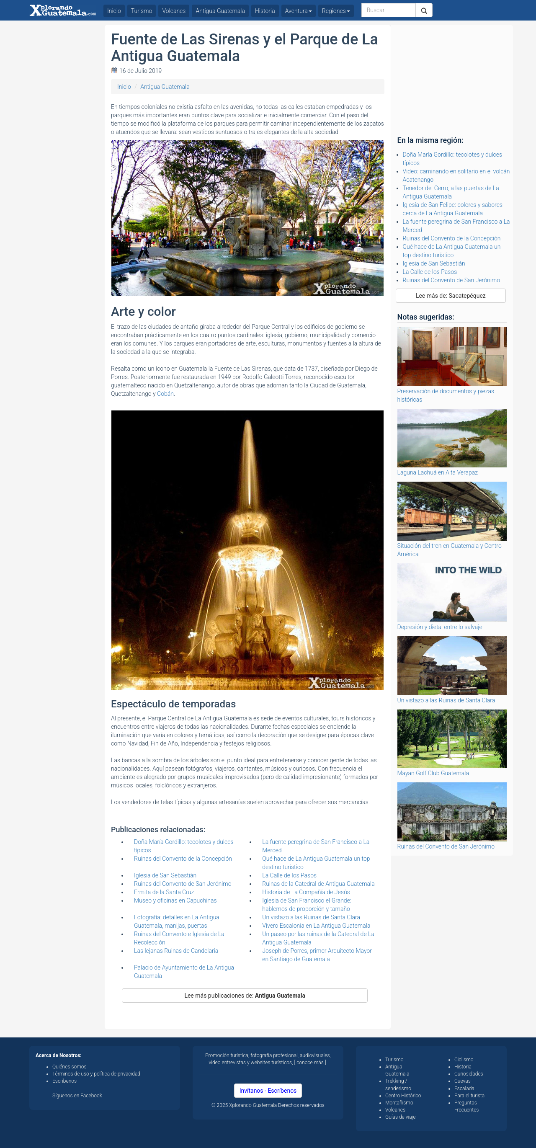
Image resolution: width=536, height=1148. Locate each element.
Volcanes (174, 11)
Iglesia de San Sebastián (165, 875)
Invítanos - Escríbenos (268, 1090)
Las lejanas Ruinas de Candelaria (176, 950)
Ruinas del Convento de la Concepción (183, 858)
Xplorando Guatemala (253, 1105)
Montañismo (399, 1103)
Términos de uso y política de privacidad (96, 1074)
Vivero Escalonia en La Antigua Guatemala (316, 925)
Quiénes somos (69, 1067)
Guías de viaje (400, 1117)
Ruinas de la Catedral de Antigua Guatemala (318, 883)
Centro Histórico (403, 1096)
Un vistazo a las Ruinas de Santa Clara (311, 917)
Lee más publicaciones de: (244, 995)
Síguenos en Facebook (77, 1096)
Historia (265, 11)
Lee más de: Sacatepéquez (451, 295)
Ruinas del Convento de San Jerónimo (183, 883)
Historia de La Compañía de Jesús (306, 892)
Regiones (336, 11)
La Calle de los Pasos (289, 875)
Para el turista (469, 1096)
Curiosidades (468, 1074)
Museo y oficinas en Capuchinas (175, 900)
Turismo (141, 11)
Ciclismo (464, 1060)
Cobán (165, 393)
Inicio (124, 86)
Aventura (298, 11)
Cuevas (462, 1081)
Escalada (464, 1088)
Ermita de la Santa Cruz (164, 892)
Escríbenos (64, 1081)
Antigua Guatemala (165, 86)
